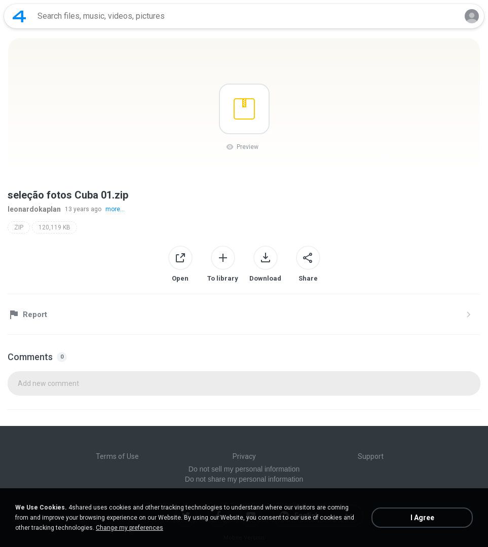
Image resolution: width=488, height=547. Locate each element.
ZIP (18, 227)
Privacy (244, 456)
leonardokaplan (34, 209)
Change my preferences (129, 527)
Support (371, 456)
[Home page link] (19, 16)
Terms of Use (117, 456)
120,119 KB (54, 227)
